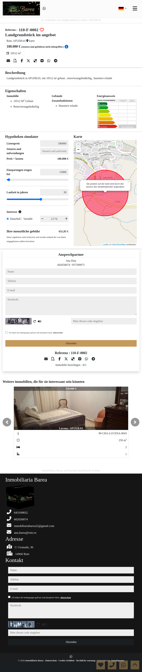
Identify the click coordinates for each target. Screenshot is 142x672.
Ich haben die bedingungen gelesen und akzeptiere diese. (36, 333)
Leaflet (106, 244)
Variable (28, 218)
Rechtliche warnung (86, 660)
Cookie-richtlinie (67, 660)
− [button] (78, 150)
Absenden (71, 343)
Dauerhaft (15, 218)
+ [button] (78, 144)
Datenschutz (51, 660)
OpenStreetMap (119, 244)
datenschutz (58, 333)
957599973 (78, 264)
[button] (7, 422)
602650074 (63, 264)
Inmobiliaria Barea (34, 660)
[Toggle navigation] (135, 8)
